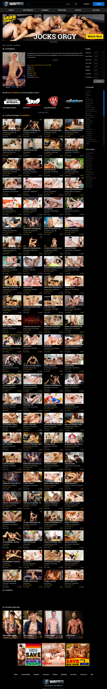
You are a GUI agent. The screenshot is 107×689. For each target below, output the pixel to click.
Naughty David (89, 174)
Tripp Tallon (70, 635)
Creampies (89, 131)
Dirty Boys (89, 137)
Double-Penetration (91, 141)
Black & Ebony (90, 117)
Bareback (88, 105)
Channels (36, 674)
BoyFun (26, 153)
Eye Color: (89, 63)
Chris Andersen (89, 158)
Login (99, 4)
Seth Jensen (88, 163)
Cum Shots (89, 135)
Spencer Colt (89, 162)
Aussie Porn (89, 101)
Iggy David (88, 176)
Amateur (88, 95)
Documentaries (90, 139)
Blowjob (88, 119)
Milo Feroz (88, 170)
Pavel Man (88, 183)
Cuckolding (89, 133)
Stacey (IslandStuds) (91, 178)
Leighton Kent (89, 181)
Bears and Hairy (90, 109)
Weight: (88, 70)
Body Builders (90, 121)
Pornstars (46, 674)
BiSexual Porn (89, 115)
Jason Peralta (89, 185)
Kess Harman (89, 165)
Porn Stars (9, 45)
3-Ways (88, 93)
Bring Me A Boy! (49, 193)
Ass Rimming (89, 99)
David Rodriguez (90, 172)
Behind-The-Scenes (91, 111)
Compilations (89, 129)
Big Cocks (88, 113)
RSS (92, 674)
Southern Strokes (70, 173)
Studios (55, 674)
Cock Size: (88, 73)
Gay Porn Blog (25, 674)
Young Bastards (8, 506)
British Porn (89, 123)
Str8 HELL (27, 134)
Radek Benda (89, 160)
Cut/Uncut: (89, 77)
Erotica (88, 145)
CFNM (88, 127)
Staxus (68, 251)
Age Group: (89, 56)
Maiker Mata (89, 169)
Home (4, 45)
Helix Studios (7, 271)
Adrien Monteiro (9, 635)
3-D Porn (88, 91)
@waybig (64, 674)
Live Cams (73, 674)
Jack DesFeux (89, 186)
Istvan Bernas (17, 45)
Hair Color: (89, 59)
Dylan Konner (50, 635)
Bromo (5, 369)
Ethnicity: (88, 52)
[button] (69, 4)
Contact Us (83, 674)
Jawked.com (28, 173)
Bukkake (88, 125)
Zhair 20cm (88, 167)
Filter (99, 81)
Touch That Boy (8, 153)
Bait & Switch (89, 103)
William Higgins (7, 134)
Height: (88, 66)
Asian (87, 97)
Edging (88, 143)
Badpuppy (68, 193)
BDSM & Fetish (90, 107)
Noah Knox (28, 635)
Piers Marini (89, 179)
